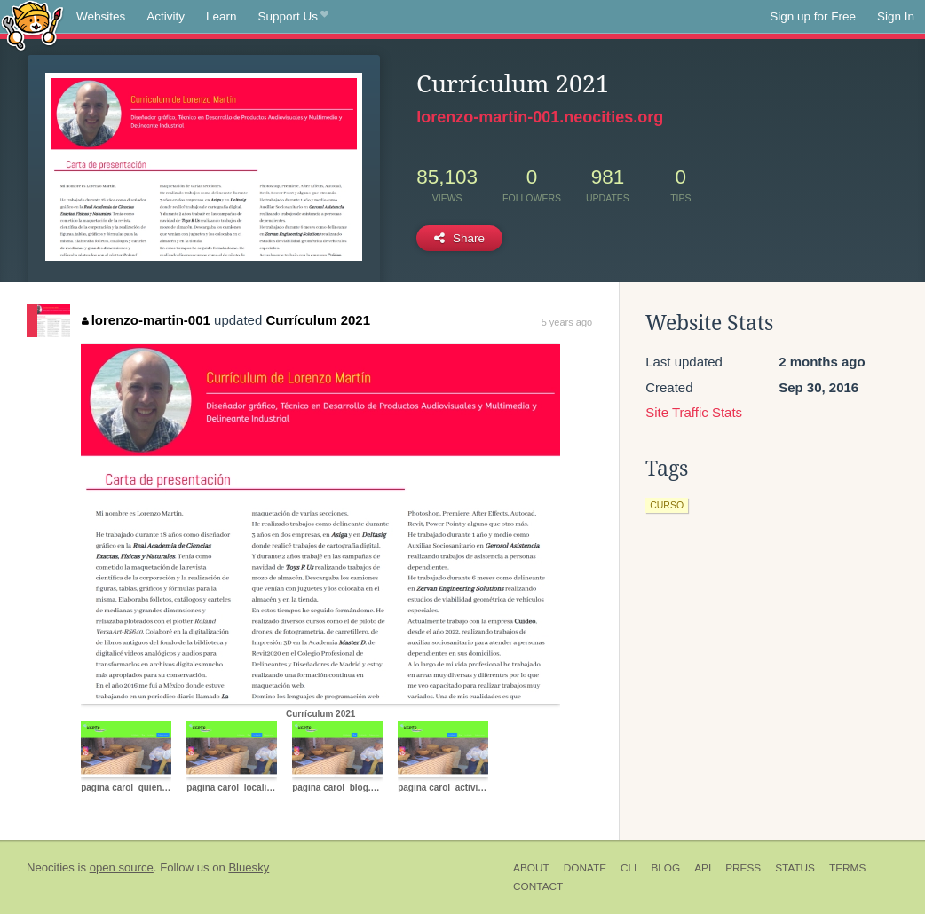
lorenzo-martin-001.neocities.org (539, 117)
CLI (628, 868)
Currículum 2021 (317, 319)
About (531, 868)
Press (743, 868)
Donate (585, 868)
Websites (100, 16)
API (702, 868)
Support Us (293, 17)
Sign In (895, 16)
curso (667, 505)
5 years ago (567, 322)
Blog (665, 868)
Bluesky (248, 867)
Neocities (51, 867)
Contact (538, 886)
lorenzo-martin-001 (146, 319)
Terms (847, 868)
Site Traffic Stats (693, 412)
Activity (165, 16)
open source (122, 867)
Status (795, 868)
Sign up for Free (813, 16)
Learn (221, 16)
